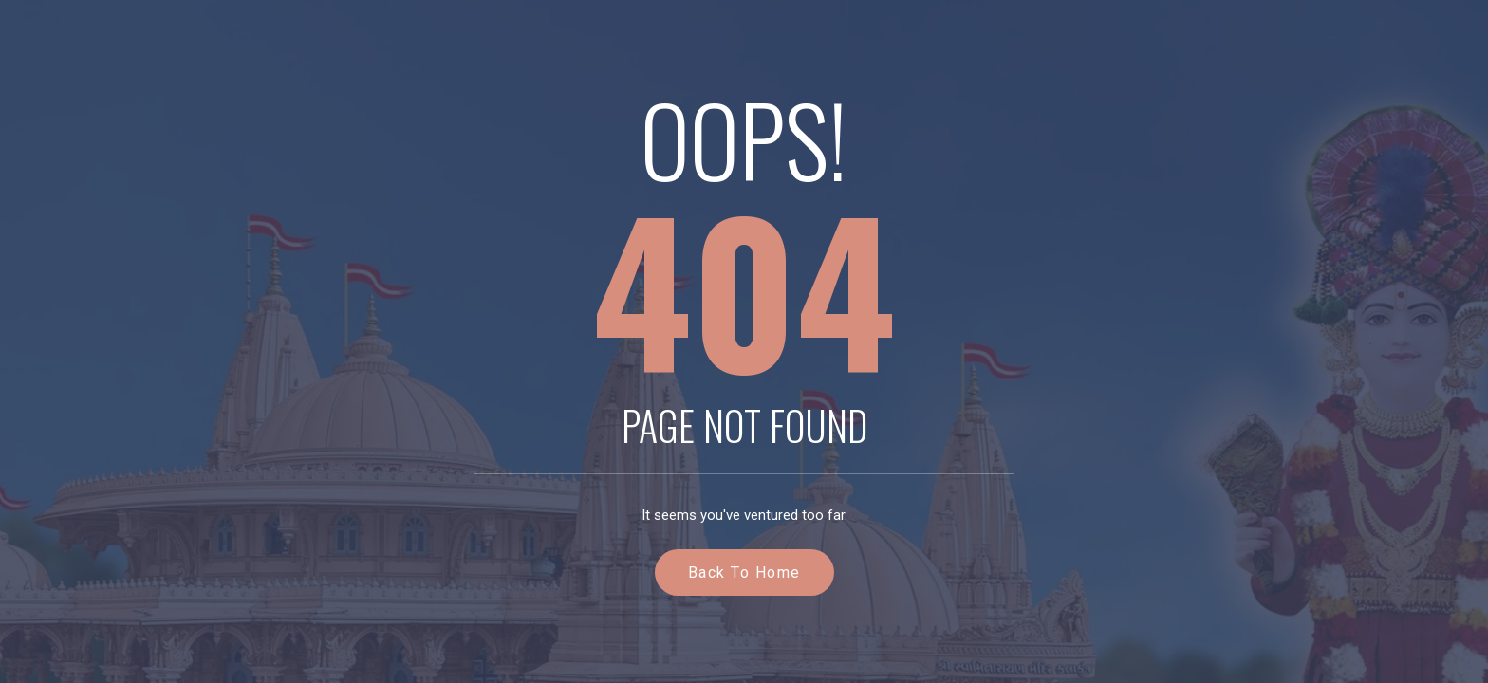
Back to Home (744, 572)
